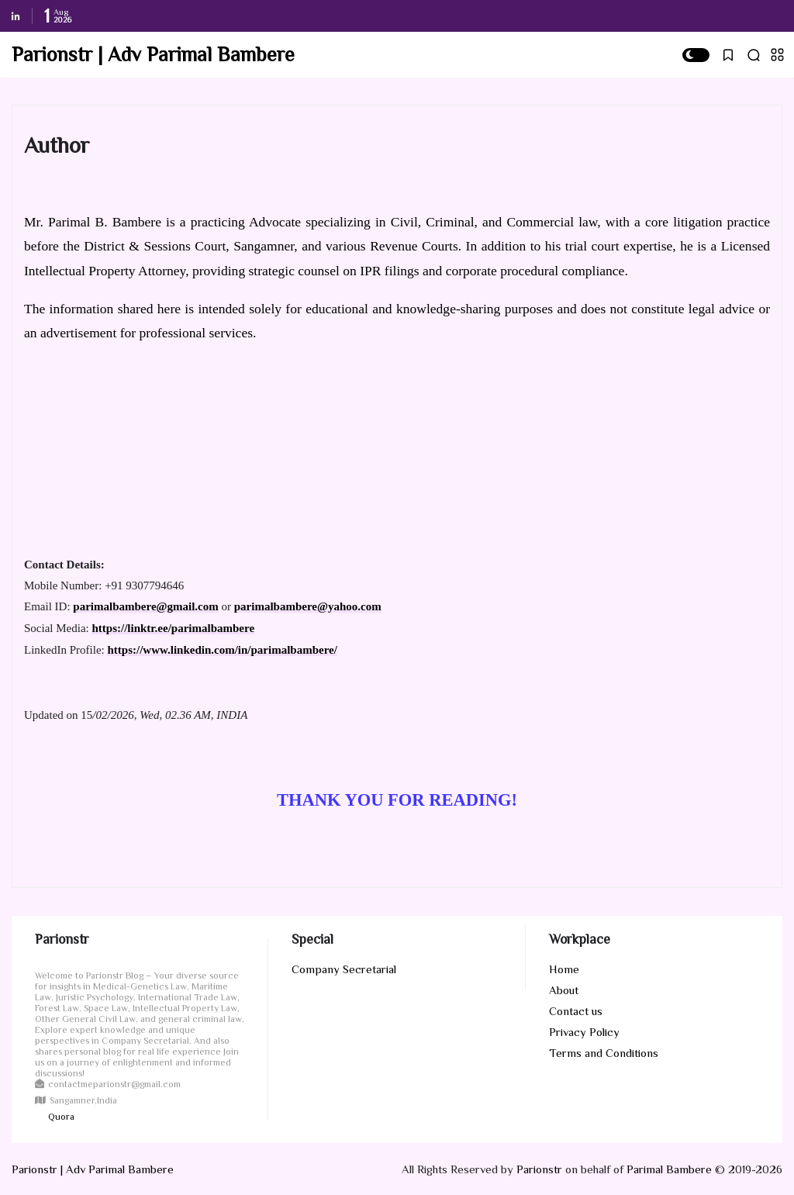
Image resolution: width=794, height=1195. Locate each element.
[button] (695, 55)
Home (564, 969)
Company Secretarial (344, 969)
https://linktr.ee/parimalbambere (172, 628)
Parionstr (539, 1169)
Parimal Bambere (669, 1169)
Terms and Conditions (603, 1052)
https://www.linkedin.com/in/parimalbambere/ (222, 650)
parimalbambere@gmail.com (145, 606)
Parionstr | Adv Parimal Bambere (153, 54)
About (563, 989)
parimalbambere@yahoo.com (307, 606)
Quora (61, 1116)
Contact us (575, 1010)
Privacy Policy (584, 1031)
